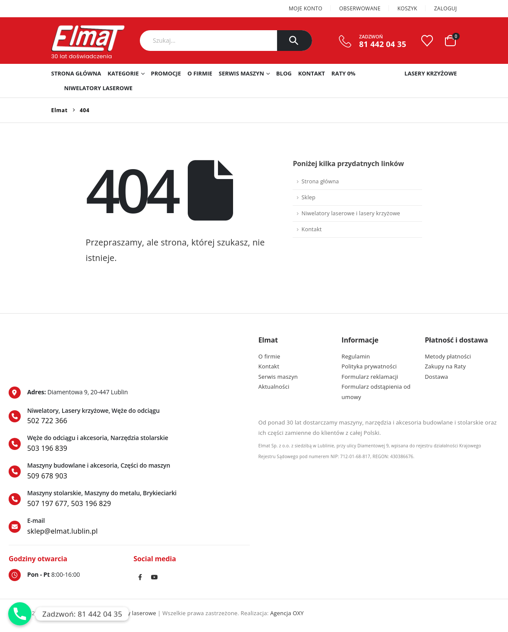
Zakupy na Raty (445, 366)
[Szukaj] (294, 40)
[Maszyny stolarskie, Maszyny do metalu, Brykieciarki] (129, 499)
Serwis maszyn (241, 73)
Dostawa (436, 376)
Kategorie (123, 73)
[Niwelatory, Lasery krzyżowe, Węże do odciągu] (129, 416)
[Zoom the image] (46, 340)
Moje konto (305, 8)
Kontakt (311, 73)
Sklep (308, 197)
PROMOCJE (166, 73)
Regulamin (355, 356)
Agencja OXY (287, 613)
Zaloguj (445, 8)
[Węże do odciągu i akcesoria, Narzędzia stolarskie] (129, 443)
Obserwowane (360, 8)
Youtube (154, 577)
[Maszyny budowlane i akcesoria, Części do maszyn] (129, 471)
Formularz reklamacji (369, 376)
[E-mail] (129, 526)
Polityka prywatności (369, 366)
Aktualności (274, 386)
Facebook (139, 577)
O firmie (199, 73)
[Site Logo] (88, 38)
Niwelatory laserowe (98, 88)
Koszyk (407, 8)
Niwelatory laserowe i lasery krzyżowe (350, 213)
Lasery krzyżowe (430, 73)
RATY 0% (343, 73)
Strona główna (76, 73)
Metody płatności (448, 356)
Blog (284, 73)
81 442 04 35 (382, 44)
